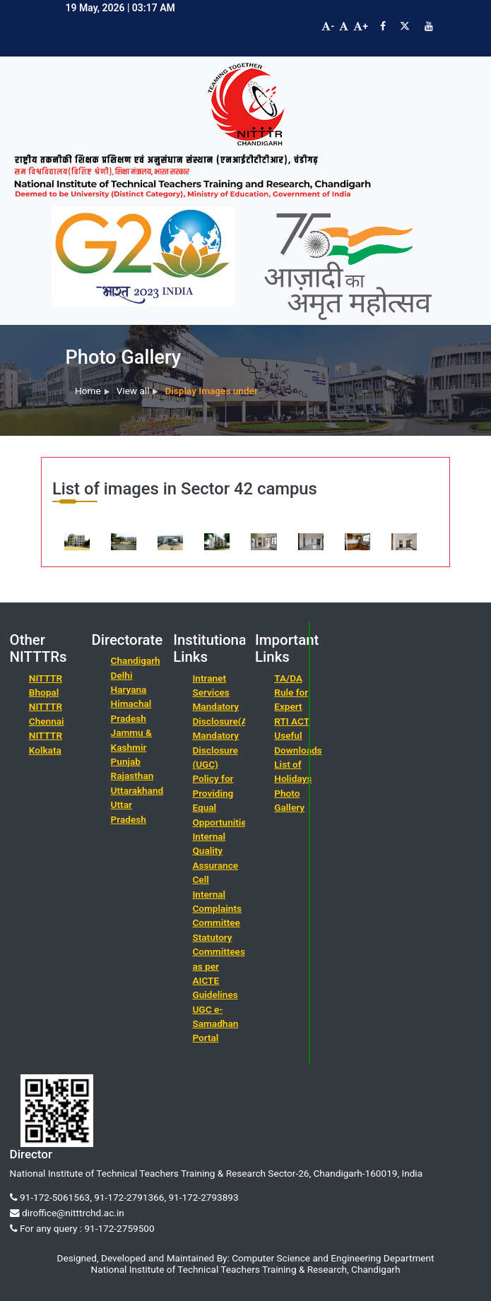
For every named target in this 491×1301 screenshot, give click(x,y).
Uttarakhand (137, 790)
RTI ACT (291, 721)
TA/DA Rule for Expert (291, 692)
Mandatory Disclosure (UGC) (215, 750)
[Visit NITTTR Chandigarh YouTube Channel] (429, 26)
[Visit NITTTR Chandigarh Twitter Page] (405, 26)
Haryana (129, 689)
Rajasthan (132, 775)
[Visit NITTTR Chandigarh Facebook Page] (383, 26)
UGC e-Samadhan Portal (215, 1024)
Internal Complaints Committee (217, 909)
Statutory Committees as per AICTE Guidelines (218, 966)
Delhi (122, 675)
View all (133, 390)
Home (88, 390)
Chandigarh (135, 660)
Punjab (126, 761)
